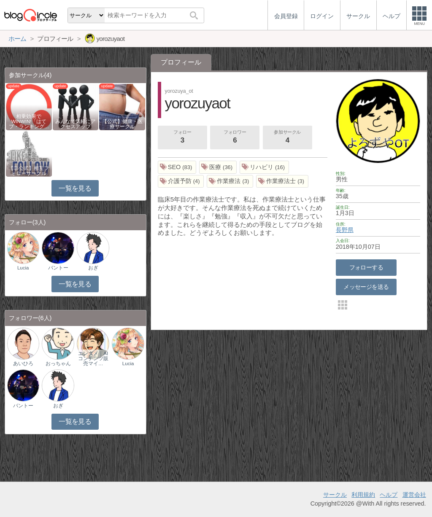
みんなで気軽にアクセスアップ (75, 124)
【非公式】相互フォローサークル (28, 171)
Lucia (23, 267)
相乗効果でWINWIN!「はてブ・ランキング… (29, 121)
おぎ (93, 267)
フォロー (182, 137)
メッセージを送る (366, 286)
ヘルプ (388, 494)
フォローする (366, 267)
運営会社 (414, 494)
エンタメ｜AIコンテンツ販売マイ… (93, 358)
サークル (335, 494)
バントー (58, 267)
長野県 (345, 229)
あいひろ (23, 363)
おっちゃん (58, 363)
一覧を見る (75, 188)
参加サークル (287, 137)
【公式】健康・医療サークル (122, 124)
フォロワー (235, 137)
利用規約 (363, 494)
